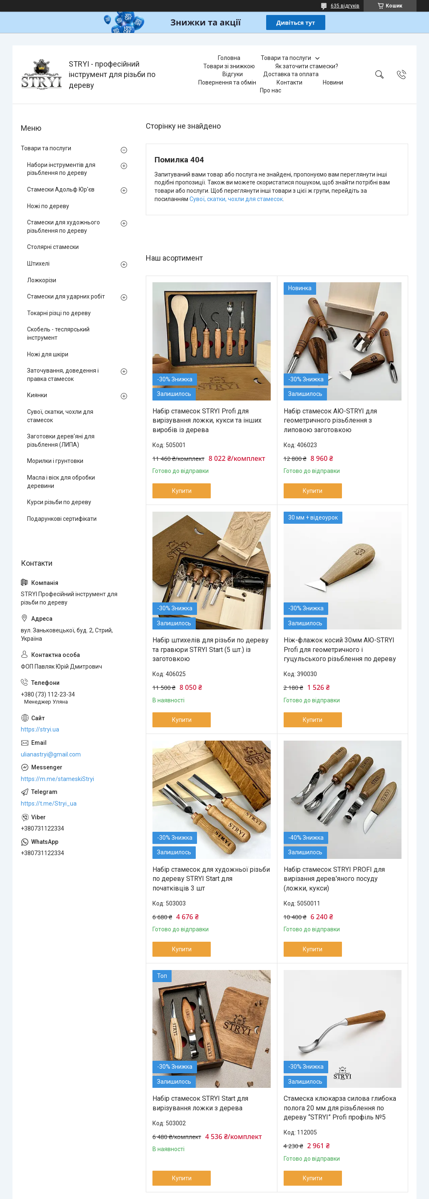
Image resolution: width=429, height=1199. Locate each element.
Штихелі (38, 263)
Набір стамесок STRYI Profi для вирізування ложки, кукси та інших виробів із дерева (207, 420)
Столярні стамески (53, 247)
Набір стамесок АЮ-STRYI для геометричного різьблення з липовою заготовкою (330, 420)
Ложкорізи (41, 280)
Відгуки (232, 74)
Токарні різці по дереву (59, 313)
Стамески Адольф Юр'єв (61, 189)
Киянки (37, 395)
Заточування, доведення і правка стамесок (63, 374)
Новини (333, 82)
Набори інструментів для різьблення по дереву (61, 169)
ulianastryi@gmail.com (51, 754)
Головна (229, 58)
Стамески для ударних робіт (66, 296)
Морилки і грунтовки (55, 461)
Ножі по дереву (48, 206)
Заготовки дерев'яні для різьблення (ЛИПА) (61, 440)
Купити (182, 491)
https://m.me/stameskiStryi (57, 779)
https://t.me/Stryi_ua (49, 803)
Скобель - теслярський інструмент (58, 333)
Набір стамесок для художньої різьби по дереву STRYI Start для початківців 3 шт (211, 879)
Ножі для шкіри (47, 354)
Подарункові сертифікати (62, 518)
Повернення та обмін (227, 82)
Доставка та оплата (291, 74)
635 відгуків (345, 6)
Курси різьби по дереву (59, 502)
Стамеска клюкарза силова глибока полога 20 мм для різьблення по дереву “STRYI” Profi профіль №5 (340, 1108)
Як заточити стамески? (306, 66)
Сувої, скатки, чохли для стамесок (236, 199)
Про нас (270, 90)
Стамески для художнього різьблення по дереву (63, 226)
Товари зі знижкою (229, 66)
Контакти (289, 82)
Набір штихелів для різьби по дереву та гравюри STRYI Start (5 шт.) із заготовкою (210, 649)
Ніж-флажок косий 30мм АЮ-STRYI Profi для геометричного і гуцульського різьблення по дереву (340, 649)
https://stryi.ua (40, 729)
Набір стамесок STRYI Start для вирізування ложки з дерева (200, 1103)
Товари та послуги (286, 58)
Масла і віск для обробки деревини (61, 481)
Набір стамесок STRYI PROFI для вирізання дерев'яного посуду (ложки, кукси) (334, 879)
